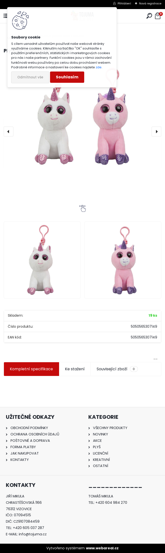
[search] (149, 16)
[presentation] (8, 131)
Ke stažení (75, 369)
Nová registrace (150, 3)
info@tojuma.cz (33, 534)
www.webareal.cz (102, 548)
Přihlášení (124, 3)
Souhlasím (67, 77)
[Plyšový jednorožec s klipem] (82, 115)
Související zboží (117, 369)
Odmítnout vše (30, 77)
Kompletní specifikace (31, 369)
